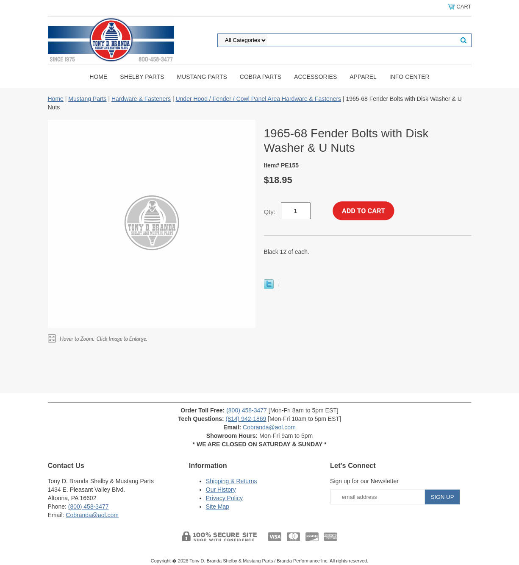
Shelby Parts (142, 76)
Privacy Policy (224, 498)
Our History (221, 489)
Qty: (270, 211)
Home (98, 76)
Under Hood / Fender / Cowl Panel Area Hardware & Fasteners (258, 98)
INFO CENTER (409, 76)
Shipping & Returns (231, 481)
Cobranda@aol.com (269, 427)
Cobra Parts (260, 76)
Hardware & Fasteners (141, 98)
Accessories (315, 76)
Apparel (363, 76)
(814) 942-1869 (246, 418)
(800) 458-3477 (246, 410)
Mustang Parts (202, 76)
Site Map (217, 506)
